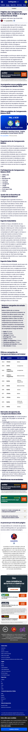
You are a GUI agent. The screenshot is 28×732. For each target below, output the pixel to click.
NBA (2, 683)
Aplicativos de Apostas (6, 707)
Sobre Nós (3, 648)
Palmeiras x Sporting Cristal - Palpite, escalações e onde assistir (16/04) (13, 132)
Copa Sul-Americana (5, 671)
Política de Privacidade (6, 653)
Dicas (7, 5)
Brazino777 (3, 699)
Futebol (3, 5)
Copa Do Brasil (4, 667)
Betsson (3, 697)
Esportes (13, 5)
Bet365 (2, 695)
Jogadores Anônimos (17, 637)
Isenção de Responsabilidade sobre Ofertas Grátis (11, 659)
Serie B (2, 665)
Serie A (2, 663)
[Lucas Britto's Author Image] (14, 537)
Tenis (2, 685)
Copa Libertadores (5, 669)
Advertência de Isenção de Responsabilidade (17, 574)
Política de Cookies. (6, 726)
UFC (2, 687)
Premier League (4, 673)
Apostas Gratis (4, 705)
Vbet (2, 701)
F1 (1, 681)
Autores (2, 650)
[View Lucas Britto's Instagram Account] (14, 21)
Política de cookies (5, 655)
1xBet (2, 693)
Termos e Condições (5, 657)
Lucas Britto (9, 21)
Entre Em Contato (4, 651)
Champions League (5, 675)
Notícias (19, 5)
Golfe (2, 689)
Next (26, 124)
